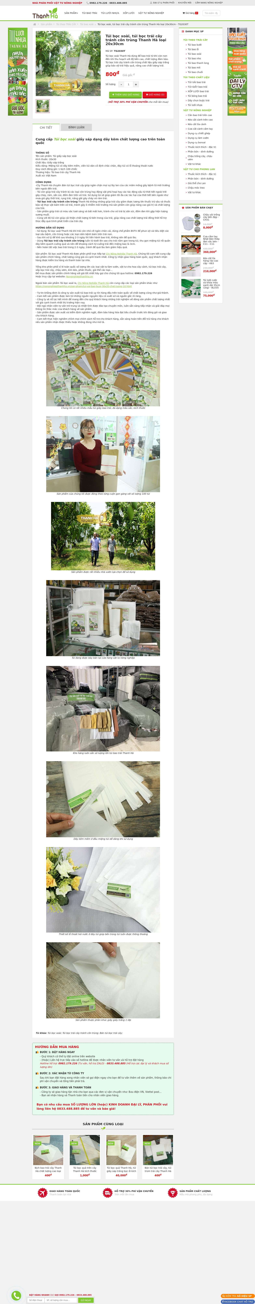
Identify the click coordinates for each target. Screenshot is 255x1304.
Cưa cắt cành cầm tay (200, 129)
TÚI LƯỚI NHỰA (110, 13)
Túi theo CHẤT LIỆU (196, 77)
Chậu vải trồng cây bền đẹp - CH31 (211, 217)
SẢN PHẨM (71, 13)
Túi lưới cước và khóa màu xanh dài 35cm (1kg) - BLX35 (211, 284)
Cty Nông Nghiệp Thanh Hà (121, 253)
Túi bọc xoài (64, 139)
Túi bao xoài (87, 24)
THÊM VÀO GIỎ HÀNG (125, 94)
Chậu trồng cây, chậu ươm (200, 158)
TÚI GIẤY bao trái (197, 87)
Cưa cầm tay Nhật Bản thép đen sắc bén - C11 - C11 (211, 240)
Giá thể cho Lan (197, 183)
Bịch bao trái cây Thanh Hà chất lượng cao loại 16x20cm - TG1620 (48, 1171)
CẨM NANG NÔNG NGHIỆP (209, 2)
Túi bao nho (194, 58)
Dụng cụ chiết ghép (199, 133)
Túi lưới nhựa (195, 105)
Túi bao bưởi (194, 44)
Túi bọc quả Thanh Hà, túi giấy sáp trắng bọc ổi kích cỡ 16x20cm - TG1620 (121, 1171)
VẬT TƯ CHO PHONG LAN (199, 169)
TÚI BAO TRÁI (89, 13)
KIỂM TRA (239, 1296)
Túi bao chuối (195, 72)
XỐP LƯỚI (128, 13)
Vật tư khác (194, 164)
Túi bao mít (194, 67)
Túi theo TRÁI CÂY (66, 24)
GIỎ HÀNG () (155, 94)
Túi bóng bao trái (197, 96)
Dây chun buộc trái (198, 100)
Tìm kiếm (212, 12)
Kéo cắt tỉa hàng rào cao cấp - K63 (210, 261)
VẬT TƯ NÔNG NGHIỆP (151, 13)
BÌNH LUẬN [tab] (76, 127)
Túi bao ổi (193, 49)
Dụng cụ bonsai (197, 142)
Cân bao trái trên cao (200, 115)
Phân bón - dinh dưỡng (201, 151)
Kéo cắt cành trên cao (200, 119)
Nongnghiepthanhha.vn (79, 276)
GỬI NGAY (86, 1300)
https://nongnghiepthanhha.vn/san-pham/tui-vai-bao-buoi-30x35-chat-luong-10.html (84, 286)
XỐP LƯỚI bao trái (198, 91)
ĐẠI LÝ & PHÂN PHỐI (163, 2)
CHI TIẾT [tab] (46, 127)
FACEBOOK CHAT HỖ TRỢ (238, 1301)
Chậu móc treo (196, 187)
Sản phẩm (46, 24)
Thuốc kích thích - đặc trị (202, 147)
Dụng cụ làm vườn (198, 138)
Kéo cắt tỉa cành (197, 124)
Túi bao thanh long (198, 63)
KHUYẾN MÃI (184, 2)
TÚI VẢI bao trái (197, 82)
